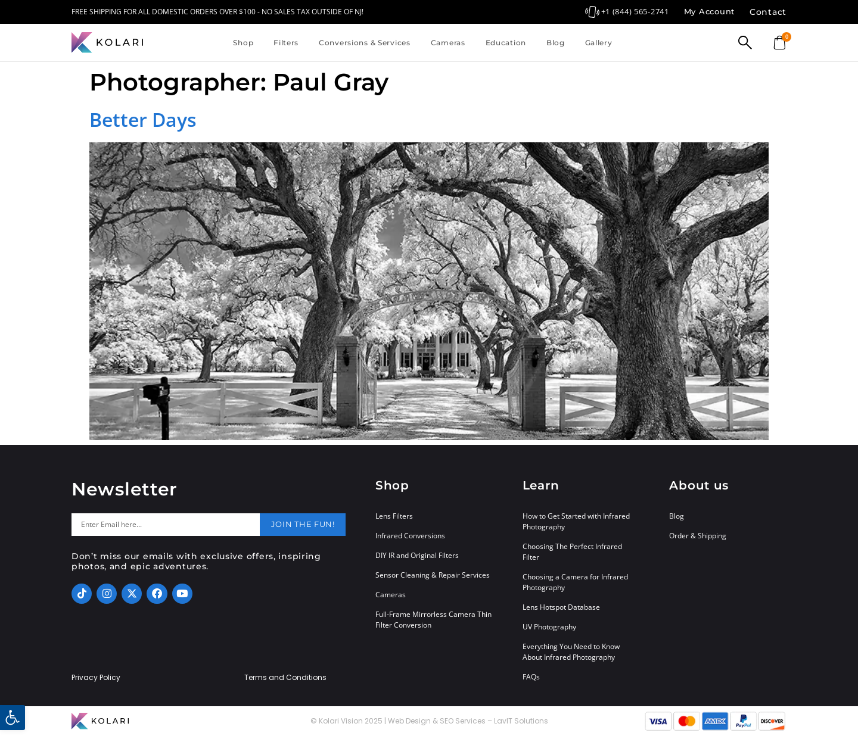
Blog (555, 42)
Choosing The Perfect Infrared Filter (572, 551)
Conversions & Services (365, 42)
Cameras (448, 42)
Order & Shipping (697, 536)
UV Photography (549, 627)
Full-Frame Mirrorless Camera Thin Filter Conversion (433, 619)
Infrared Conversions (410, 536)
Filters (286, 42)
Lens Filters (394, 516)
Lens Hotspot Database (561, 607)
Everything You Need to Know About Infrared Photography (571, 651)
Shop (243, 42)
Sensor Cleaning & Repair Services (432, 575)
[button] (12, 717)
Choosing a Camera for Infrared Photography (575, 582)
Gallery (599, 42)
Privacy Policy (96, 677)
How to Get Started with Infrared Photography (576, 521)
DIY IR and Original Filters (417, 555)
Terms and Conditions (285, 677)
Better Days (143, 119)
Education (506, 42)
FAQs (531, 677)
